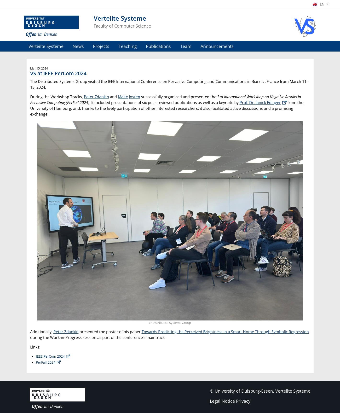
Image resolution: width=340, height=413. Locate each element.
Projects (101, 46)
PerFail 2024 (45, 362)
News (78, 46)
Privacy (243, 401)
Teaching (128, 46)
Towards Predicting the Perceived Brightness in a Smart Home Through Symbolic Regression (225, 331)
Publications (158, 46)
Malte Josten (129, 96)
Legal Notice (222, 401)
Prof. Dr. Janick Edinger (260, 102)
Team (185, 46)
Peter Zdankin (96, 96)
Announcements (217, 46)
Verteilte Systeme (46, 46)
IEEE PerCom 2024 (50, 356)
